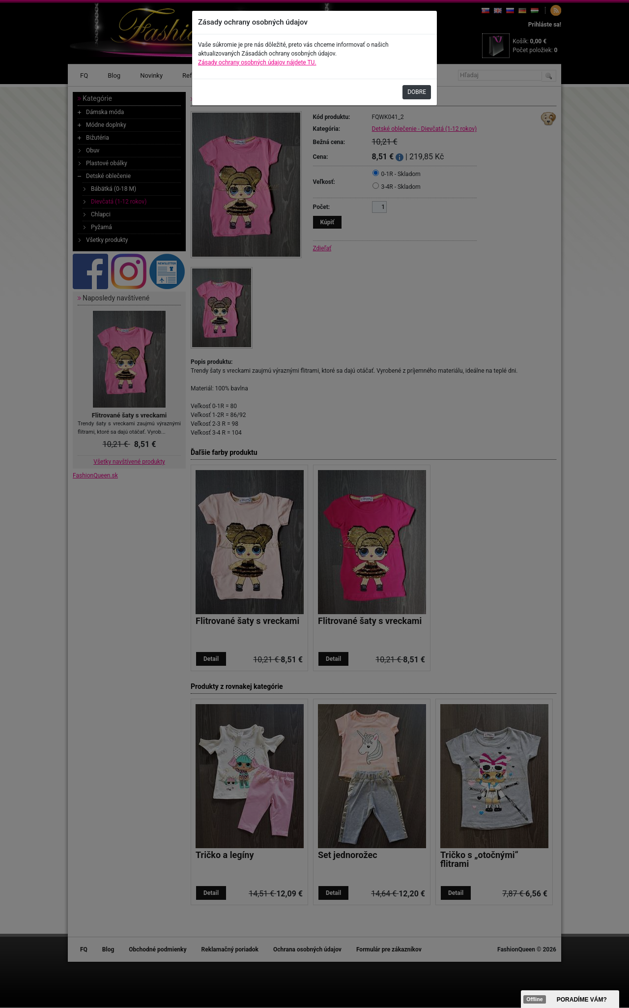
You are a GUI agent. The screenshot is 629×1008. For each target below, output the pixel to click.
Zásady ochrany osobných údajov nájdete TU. (257, 62)
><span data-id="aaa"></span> (570, 999)
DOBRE (416, 92)
